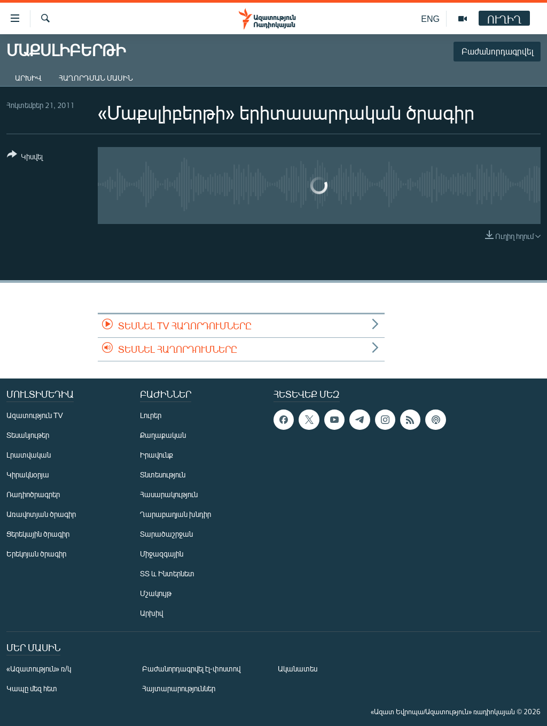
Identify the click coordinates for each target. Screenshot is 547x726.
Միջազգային (161, 553)
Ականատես (297, 668)
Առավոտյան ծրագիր (41, 514)
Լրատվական (28, 454)
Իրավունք (156, 454)
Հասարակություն (169, 494)
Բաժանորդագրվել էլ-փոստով (191, 668)
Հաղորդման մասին (96, 77)
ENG (430, 18)
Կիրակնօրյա (27, 474)
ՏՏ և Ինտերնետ (167, 573)
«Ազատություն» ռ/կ (38, 668)
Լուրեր (150, 415)
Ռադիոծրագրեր (33, 494)
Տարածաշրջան (166, 533)
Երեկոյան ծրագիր (36, 553)
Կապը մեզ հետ (31, 688)
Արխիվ (28, 77)
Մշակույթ (155, 593)
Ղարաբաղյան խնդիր (175, 514)
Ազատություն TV (34, 415)
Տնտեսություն (162, 474)
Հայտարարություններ (178, 688)
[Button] (25, 157)
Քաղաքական (163, 434)
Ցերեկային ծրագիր (37, 533)
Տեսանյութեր (27, 434)
